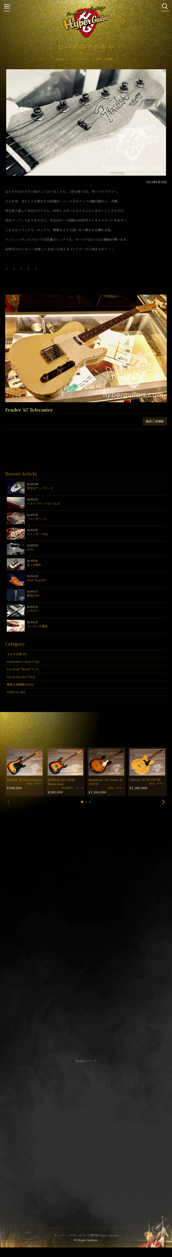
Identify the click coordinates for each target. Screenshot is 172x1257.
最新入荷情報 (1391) (20, 684)
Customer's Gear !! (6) (23, 661)
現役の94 (33, 595)
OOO (30, 549)
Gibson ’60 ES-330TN (144, 780)
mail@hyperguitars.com (92, 929)
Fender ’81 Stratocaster (24, 780)
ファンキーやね (37, 534)
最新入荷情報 (155, 421)
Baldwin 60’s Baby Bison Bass (61, 782)
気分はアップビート (40, 488)
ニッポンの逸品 (37, 626)
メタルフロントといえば (43, 503)
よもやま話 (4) (16, 654)
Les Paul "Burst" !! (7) (23, 669)
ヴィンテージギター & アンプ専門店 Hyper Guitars (86, 1235)
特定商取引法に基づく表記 (86, 1134)
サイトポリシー (86, 1128)
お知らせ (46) (16, 692)
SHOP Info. (86, 941)
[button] (82, 802)
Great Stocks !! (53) (21, 677)
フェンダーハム (37, 519)
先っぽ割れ (34, 565)
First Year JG (36, 580)
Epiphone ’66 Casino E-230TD (105, 782)
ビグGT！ (33, 611)
